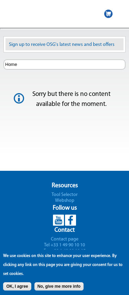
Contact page (64, 239)
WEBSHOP (108, 14)
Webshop (64, 200)
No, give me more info (58, 288)
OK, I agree (17, 288)
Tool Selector (65, 195)
